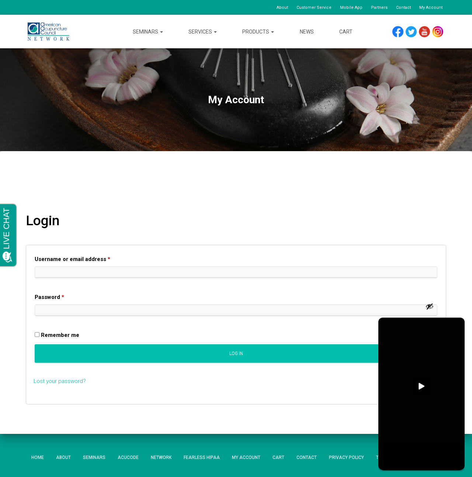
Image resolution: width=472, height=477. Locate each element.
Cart (346, 32)
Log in (236, 353)
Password (61, 296)
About (282, 7)
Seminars (148, 32)
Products (258, 32)
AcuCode (128, 457)
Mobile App (351, 7)
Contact (403, 7)
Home (37, 457)
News (307, 32)
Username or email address (84, 258)
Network (161, 457)
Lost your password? (60, 381)
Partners (379, 7)
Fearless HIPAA (202, 457)
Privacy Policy (346, 457)
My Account (430, 7)
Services (202, 32)
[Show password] (430, 306)
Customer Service (314, 7)
